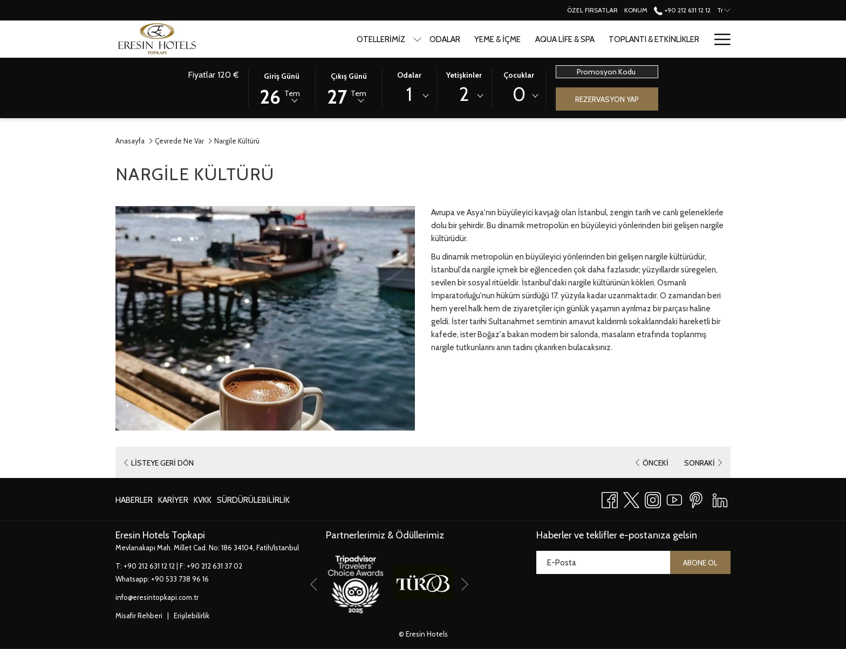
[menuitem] (405, 39)
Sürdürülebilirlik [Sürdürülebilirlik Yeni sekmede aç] (253, 502)
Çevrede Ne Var (179, 140)
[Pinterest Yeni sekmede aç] (696, 498)
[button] (281, 87)
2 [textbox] (464, 94)
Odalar (409, 75)
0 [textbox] (519, 94)
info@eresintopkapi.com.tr (157, 597)
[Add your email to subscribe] (603, 562)
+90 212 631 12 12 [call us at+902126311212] (682, 10)
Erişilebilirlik (191, 615)
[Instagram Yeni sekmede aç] (653, 498)
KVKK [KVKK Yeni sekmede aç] (203, 502)
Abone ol (700, 563)
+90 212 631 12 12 (149, 566)
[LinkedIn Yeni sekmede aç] (720, 498)
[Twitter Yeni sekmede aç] (631, 498)
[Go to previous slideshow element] (313, 584)
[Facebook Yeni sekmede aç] (610, 498)
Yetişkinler (464, 75)
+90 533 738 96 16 (180, 579)
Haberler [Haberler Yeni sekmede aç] (134, 502)
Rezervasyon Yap (607, 99)
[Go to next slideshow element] (465, 584)
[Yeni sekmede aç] (355, 582)
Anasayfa (130, 140)
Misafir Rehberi (138, 615)
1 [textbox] (409, 94)
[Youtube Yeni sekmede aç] (674, 498)
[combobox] (409, 96)
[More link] (718, 39)
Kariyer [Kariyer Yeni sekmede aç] (173, 502)
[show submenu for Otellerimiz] (378, 39)
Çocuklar (518, 75)
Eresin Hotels (427, 634)
